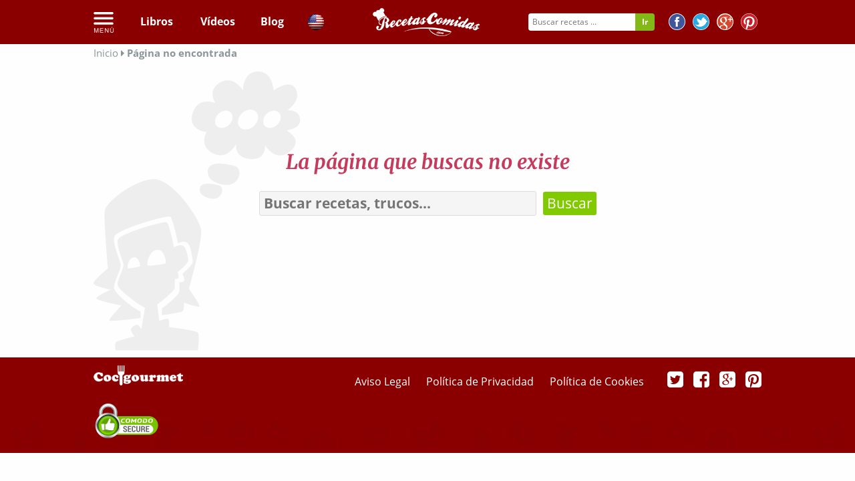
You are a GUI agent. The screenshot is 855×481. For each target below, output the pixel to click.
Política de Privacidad (481, 381)
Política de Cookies (597, 381)
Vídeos (217, 21)
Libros (156, 21)
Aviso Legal (384, 381)
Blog (272, 21)
